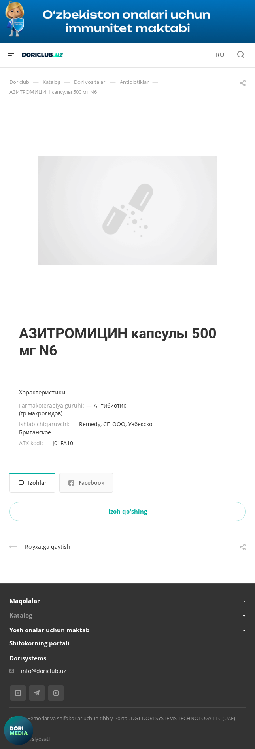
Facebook (86, 482)
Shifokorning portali (39, 643)
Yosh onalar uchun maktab (49, 630)
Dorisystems (27, 658)
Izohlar (33, 482)
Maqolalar (24, 601)
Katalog (20, 615)
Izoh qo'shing (127, 511)
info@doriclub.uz (43, 671)
